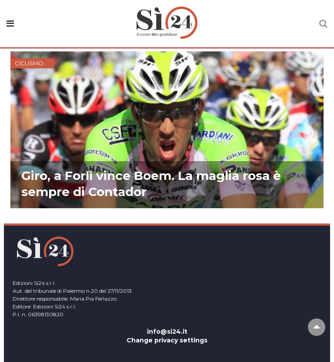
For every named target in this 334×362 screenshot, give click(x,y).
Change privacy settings (167, 340)
